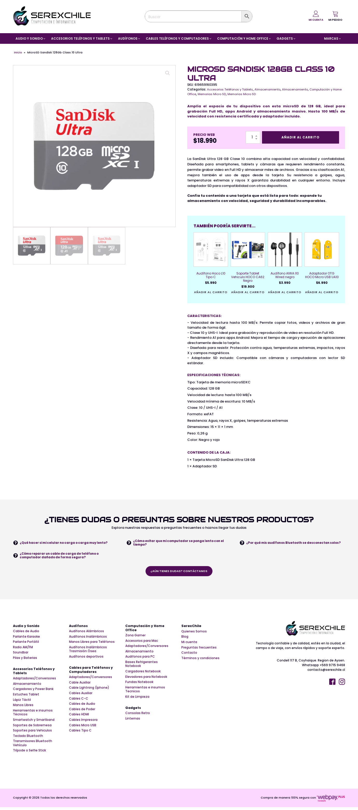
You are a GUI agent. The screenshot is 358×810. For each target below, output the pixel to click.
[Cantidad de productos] (253, 137)
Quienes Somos (194, 631)
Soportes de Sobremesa (32, 729)
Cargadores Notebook (143, 672)
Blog (184, 637)
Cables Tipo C (80, 734)
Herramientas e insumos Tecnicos (145, 690)
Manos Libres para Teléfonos (92, 642)
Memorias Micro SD (223, 94)
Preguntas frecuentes (199, 647)
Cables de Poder (82, 713)
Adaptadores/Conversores (34, 682)
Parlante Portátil (26, 642)
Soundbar (20, 653)
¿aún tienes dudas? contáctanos (179, 571)
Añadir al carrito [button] (211, 292)
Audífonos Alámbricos (86, 631)
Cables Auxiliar (80, 697)
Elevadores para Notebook (146, 677)
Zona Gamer (135, 636)
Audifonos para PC (140, 657)
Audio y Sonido (26, 626)
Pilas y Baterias (25, 658)
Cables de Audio (26, 631)
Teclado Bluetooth (28, 739)
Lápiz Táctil (22, 703)
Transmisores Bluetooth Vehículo (32, 747)
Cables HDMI (79, 718)
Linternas (132, 722)
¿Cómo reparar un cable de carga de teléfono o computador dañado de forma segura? (62, 555)
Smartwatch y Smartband (33, 723)
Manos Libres (23, 709)
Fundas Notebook (139, 683)
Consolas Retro (137, 717)
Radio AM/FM (23, 647)
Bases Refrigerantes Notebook (141, 664)
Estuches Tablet (26, 698)
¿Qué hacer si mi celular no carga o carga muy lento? (67, 542)
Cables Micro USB (82, 729)
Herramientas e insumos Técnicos (33, 716)
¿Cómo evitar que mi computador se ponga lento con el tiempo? (181, 543)
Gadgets (133, 711)
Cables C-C (78, 702)
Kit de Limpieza (137, 697)
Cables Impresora (83, 723)
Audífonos (78, 626)
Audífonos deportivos (86, 657)
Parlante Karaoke (26, 637)
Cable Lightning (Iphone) (89, 691)
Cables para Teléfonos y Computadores (92, 673)
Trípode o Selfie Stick (29, 754)
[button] (335, 16)
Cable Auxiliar (80, 686)
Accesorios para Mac (141, 641)
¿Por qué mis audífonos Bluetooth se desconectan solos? (291, 543)
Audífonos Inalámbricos (88, 637)
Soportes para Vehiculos (32, 734)
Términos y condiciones (200, 658)
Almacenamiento (271, 89)
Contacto (189, 653)
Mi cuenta (189, 642)
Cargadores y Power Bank (33, 693)
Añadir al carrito (300, 137)
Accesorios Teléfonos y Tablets (231, 89)
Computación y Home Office (145, 628)
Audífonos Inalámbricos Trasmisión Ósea (88, 649)
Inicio (18, 52)
